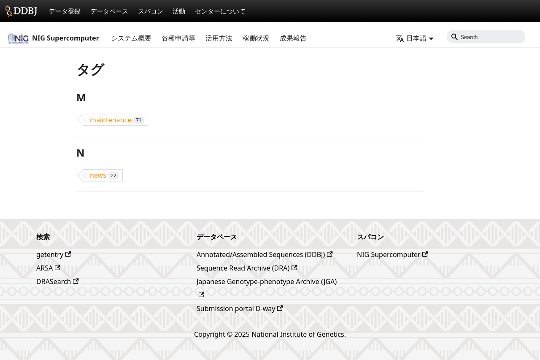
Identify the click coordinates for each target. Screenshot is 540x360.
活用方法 (218, 38)
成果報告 (293, 38)
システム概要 (131, 38)
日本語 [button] (411, 38)
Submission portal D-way (240, 308)
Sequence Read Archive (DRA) (247, 268)
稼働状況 (256, 38)
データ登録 (65, 10)
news (104, 175)
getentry (53, 254)
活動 (179, 10)
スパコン (150, 10)
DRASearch (57, 281)
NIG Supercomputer (392, 254)
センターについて (220, 10)
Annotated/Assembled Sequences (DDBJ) (265, 254)
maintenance (117, 120)
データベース (109, 10)
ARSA (48, 268)
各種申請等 (178, 38)
